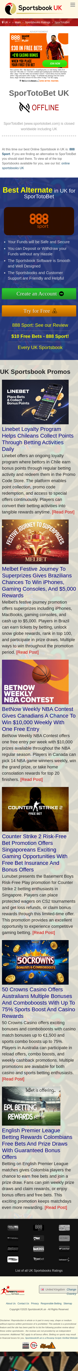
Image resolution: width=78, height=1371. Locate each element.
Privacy (35, 1303)
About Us (11, 1303)
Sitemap (67, 1303)
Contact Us (23, 1303)
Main (18, 22)
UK (6, 22)
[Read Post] (63, 512)
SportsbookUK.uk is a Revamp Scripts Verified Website (51, 1338)
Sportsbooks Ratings (37, 22)
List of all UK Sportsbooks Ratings (39, 1270)
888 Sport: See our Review (40, 326)
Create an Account (38, 294)
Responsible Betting (51, 1303)
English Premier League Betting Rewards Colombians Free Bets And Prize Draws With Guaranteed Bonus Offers (37, 1143)
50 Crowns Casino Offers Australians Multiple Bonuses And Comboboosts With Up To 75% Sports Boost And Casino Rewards (38, 1002)
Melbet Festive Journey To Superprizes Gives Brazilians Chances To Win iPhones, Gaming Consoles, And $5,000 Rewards (39, 582)
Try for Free (38, 310)
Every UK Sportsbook (40, 349)
